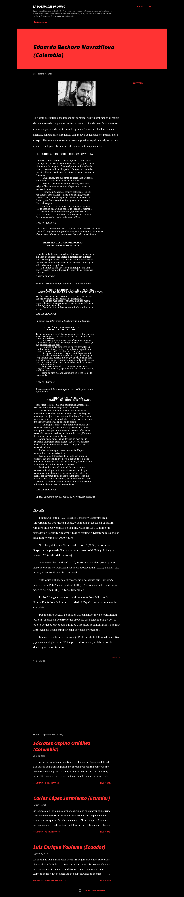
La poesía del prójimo (49, 6)
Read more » (105, 783)
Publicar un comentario (56, 880)
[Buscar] (140, 6)
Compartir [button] (138, 83)
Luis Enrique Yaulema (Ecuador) (69, 847)
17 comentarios (52, 832)
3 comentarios (52, 783)
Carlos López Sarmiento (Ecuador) (71, 798)
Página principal (41, 22)
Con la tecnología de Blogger (92, 890)
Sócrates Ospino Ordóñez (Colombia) (61, 746)
